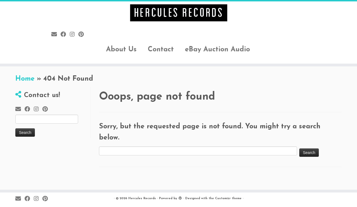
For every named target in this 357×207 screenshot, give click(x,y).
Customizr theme (228, 198)
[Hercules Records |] (178, 12)
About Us (121, 49)
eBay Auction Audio (217, 49)
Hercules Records (142, 198)
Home (25, 78)
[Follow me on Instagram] (74, 35)
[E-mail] (56, 35)
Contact (161, 49)
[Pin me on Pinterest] (82, 35)
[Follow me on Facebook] (65, 35)
